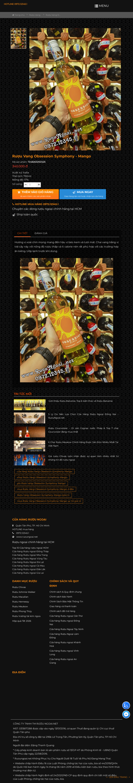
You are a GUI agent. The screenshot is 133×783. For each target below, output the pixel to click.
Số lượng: (17, 184)
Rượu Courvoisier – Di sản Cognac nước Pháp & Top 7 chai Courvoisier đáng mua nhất (83, 430)
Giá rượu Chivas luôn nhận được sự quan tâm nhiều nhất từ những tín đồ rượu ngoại (83, 458)
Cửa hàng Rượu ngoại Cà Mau (28, 565)
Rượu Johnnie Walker (23, 592)
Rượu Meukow (20, 606)
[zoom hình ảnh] (117, 147)
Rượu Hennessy (20, 601)
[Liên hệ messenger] (126, 714)
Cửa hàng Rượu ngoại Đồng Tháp (30, 551)
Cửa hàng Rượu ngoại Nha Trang (30, 555)
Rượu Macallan (20, 596)
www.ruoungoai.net (27, 536)
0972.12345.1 (22, 533)
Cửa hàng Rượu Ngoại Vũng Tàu (29, 558)
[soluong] (32, 184)
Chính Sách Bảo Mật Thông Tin (66, 601)
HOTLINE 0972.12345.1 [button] (15, 4)
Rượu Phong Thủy (22, 611)
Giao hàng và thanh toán (63, 606)
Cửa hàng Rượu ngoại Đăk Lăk (28, 569)
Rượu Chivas (19, 587)
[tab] (22, 233)
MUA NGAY (83, 194)
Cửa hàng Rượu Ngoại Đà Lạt (28, 562)
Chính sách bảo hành (61, 596)
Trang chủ (18, 15)
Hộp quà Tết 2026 (21, 621)
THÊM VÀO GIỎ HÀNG (35, 194)
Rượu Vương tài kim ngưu (26, 616)
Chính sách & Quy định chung (66, 591)
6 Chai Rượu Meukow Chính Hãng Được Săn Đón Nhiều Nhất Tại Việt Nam (83, 444)
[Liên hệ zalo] (126, 705)
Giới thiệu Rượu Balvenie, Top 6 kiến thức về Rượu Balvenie (81, 401)
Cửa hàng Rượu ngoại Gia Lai (28, 572)
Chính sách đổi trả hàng (62, 611)
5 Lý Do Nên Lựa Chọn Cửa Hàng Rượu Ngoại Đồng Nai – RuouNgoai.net (83, 416)
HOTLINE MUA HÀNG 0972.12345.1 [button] (35, 204)
